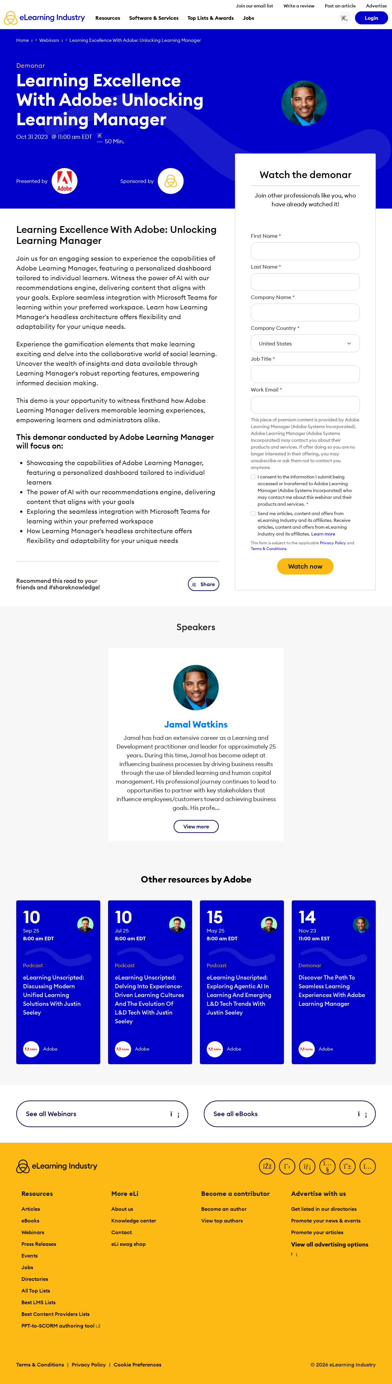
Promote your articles (317, 1232)
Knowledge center (133, 1220)
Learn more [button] (323, 534)
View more (196, 826)
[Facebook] (267, 1166)
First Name (266, 236)
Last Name (266, 266)
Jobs (27, 1267)
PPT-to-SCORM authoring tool (61, 1325)
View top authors (222, 1220)
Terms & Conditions (268, 548)
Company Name (273, 297)
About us (122, 1209)
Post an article (340, 6)
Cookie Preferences (137, 1364)
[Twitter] (287, 1166)
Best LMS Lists (38, 1302)
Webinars (49, 40)
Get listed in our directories (324, 1209)
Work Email (266, 389)
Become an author (224, 1209)
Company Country (275, 328)
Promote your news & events (326, 1220)
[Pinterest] (347, 1166)
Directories (34, 1279)
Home (22, 40)
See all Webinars (102, 1114)
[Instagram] (368, 1166)
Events (29, 1255)
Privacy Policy (333, 542)
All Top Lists (35, 1290)
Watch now (305, 566)
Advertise (376, 6)
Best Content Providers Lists (55, 1314)
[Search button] (344, 17)
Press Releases (38, 1244)
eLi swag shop (128, 1244)
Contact (121, 1232)
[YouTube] (327, 1166)
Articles (30, 1209)
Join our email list (254, 6)
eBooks (30, 1220)
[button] (204, 584)
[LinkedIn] (307, 1166)
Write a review (299, 6)
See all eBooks (290, 1114)
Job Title (263, 358)
